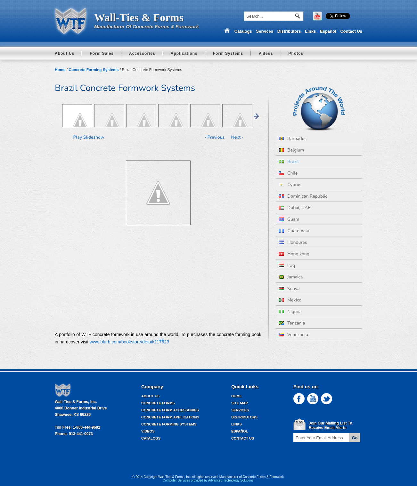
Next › (237, 137)
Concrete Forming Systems (94, 70)
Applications (184, 53)
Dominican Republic (303, 196)
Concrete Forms (158, 403)
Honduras (293, 242)
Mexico (290, 300)
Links (310, 31)
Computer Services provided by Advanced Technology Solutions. (208, 480)
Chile (288, 173)
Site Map (239, 403)
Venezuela (293, 335)
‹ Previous (215, 137)
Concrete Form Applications (170, 417)
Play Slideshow (88, 137)
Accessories (142, 53)
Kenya (289, 288)
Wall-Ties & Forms (139, 17)
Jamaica (291, 277)
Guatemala (294, 231)
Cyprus (290, 185)
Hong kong (294, 254)
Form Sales (102, 53)
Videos (265, 53)
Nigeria (290, 312)
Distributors (289, 31)
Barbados (293, 139)
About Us (64, 53)
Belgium (291, 150)
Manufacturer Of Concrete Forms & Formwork (146, 26)
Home (60, 70)
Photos (296, 53)
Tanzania (292, 323)
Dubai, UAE (294, 208)
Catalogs (243, 31)
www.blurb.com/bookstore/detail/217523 (129, 341)
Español (328, 31)
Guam (289, 219)
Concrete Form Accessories (170, 410)
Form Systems (228, 53)
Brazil (289, 162)
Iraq (287, 265)
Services (265, 31)
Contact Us (351, 31)
